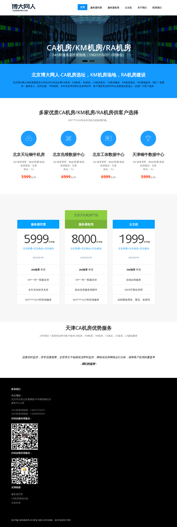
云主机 (128, 7)
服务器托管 (96, 7)
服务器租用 (113, 7)
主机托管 (16, 502)
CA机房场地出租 (19, 498)
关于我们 (142, 7)
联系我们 (157, 7)
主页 (82, 7)
